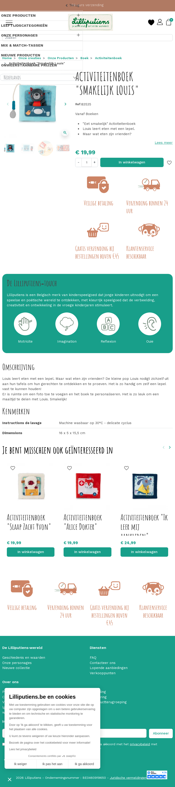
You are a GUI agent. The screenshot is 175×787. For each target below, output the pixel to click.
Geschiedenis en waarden (23, 658)
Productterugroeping (109, 702)
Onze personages (17, 663)
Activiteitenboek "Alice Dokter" (83, 522)
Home (7, 58)
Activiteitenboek (108, 58)
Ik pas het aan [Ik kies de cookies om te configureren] (52, 764)
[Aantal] (86, 162)
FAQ (93, 658)
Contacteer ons (103, 663)
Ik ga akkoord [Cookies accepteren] (84, 764)
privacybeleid (140, 744)
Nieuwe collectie (16, 668)
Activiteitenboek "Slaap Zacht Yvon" (29, 522)
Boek (84, 58)
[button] (9, 779)
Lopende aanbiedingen (109, 668)
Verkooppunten (103, 673)
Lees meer (164, 143)
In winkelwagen (132, 162)
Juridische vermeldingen (128, 777)
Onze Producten (61, 58)
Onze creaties (29, 58)
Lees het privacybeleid (22, 749)
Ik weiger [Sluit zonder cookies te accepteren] (20, 764)
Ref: (78, 104)
